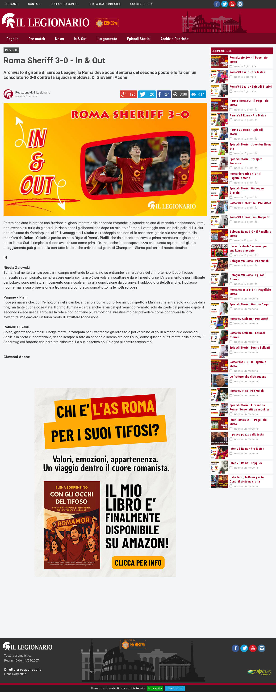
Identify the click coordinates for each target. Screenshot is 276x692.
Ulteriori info (175, 688)
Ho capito (155, 688)
